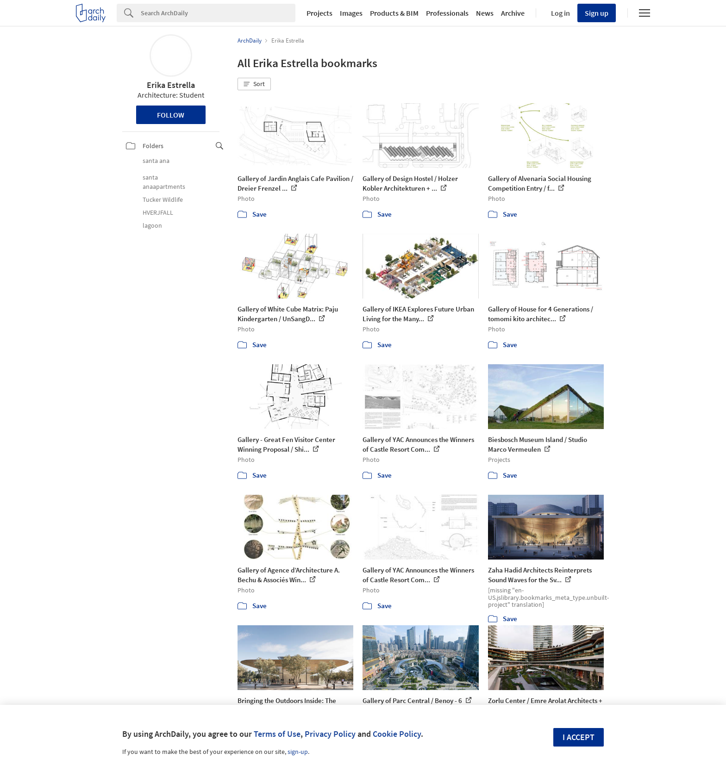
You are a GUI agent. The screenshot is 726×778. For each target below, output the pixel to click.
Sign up (596, 13)
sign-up (298, 751)
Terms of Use (277, 733)
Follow (170, 114)
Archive (513, 13)
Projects (319, 13)
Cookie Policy (397, 733)
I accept (579, 737)
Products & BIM (394, 13)
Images (351, 13)
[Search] (218, 13)
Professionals (447, 13)
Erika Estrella (171, 85)
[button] (254, 84)
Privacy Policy (330, 733)
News (485, 13)
